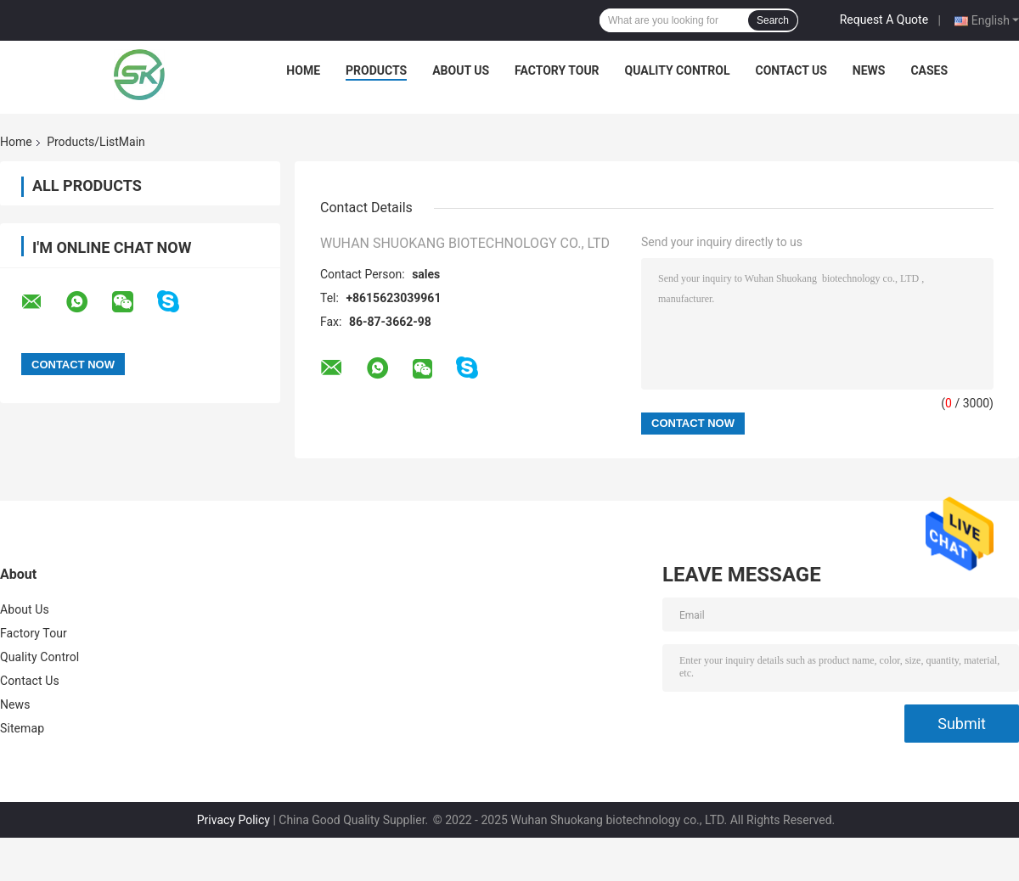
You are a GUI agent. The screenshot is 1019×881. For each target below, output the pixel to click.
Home (303, 70)
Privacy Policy (233, 820)
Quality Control (677, 70)
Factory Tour (557, 70)
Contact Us (790, 70)
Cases (929, 70)
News (869, 70)
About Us (460, 70)
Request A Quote (884, 19)
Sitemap (22, 728)
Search (773, 20)
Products (376, 70)
